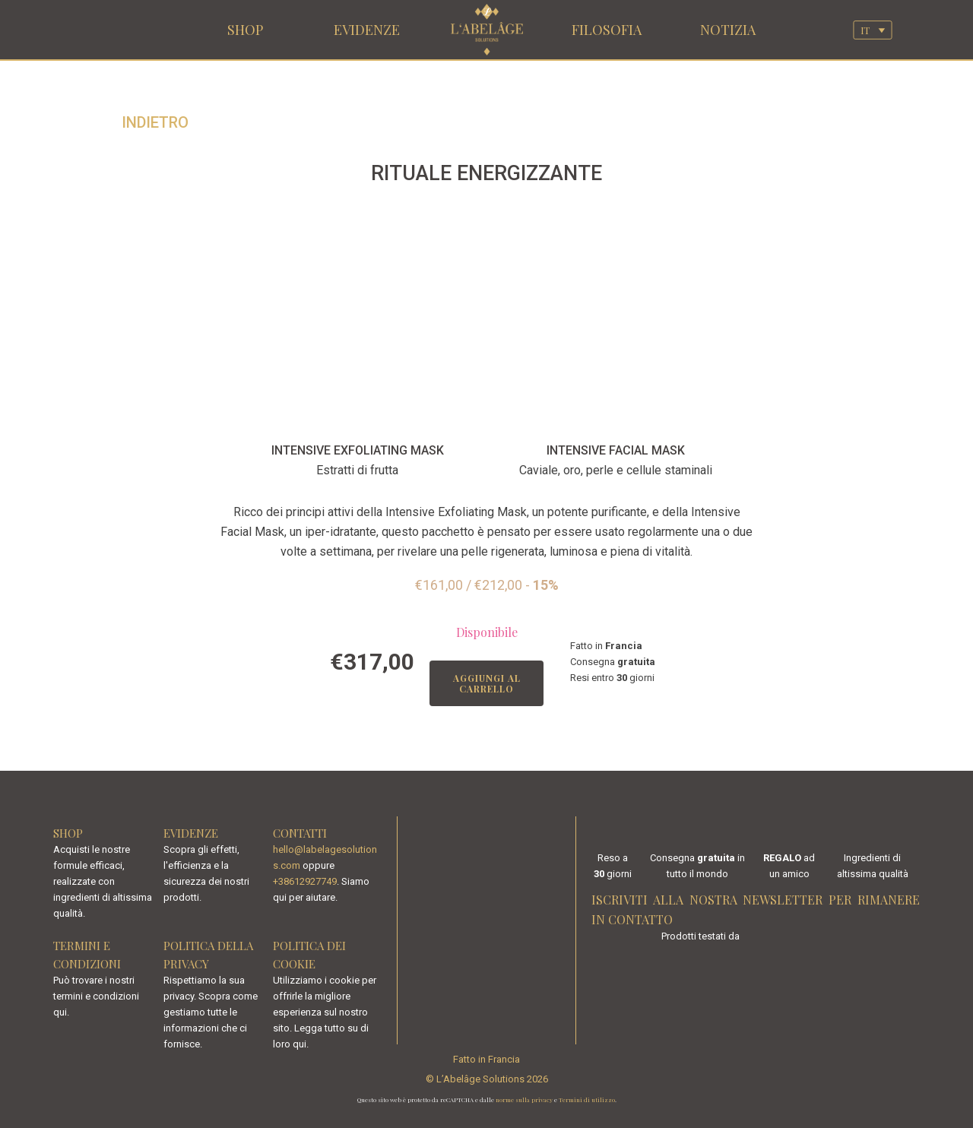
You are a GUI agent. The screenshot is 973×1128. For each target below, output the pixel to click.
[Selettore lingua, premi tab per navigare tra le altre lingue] (872, 30)
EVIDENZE (367, 30)
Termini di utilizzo (587, 1099)
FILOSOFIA (607, 30)
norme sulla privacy (524, 1099)
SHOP (245, 30)
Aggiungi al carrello (487, 683)
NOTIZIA (728, 30)
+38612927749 (305, 881)
